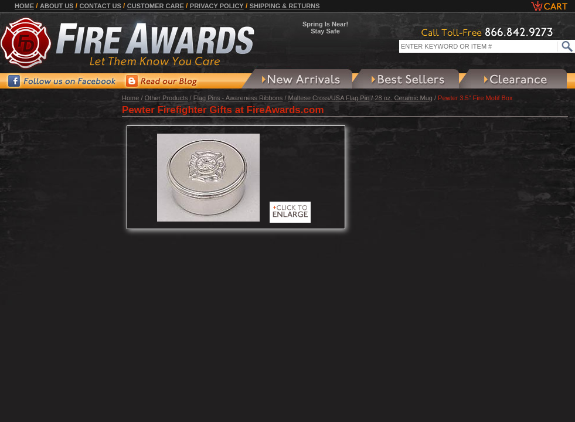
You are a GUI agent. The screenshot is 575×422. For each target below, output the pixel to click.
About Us (56, 5)
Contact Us (100, 5)
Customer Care (155, 5)
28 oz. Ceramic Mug (403, 97)
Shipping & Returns (285, 5)
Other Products (166, 97)
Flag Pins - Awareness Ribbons (238, 97)
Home (24, 5)
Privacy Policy (217, 5)
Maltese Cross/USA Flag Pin (329, 97)
